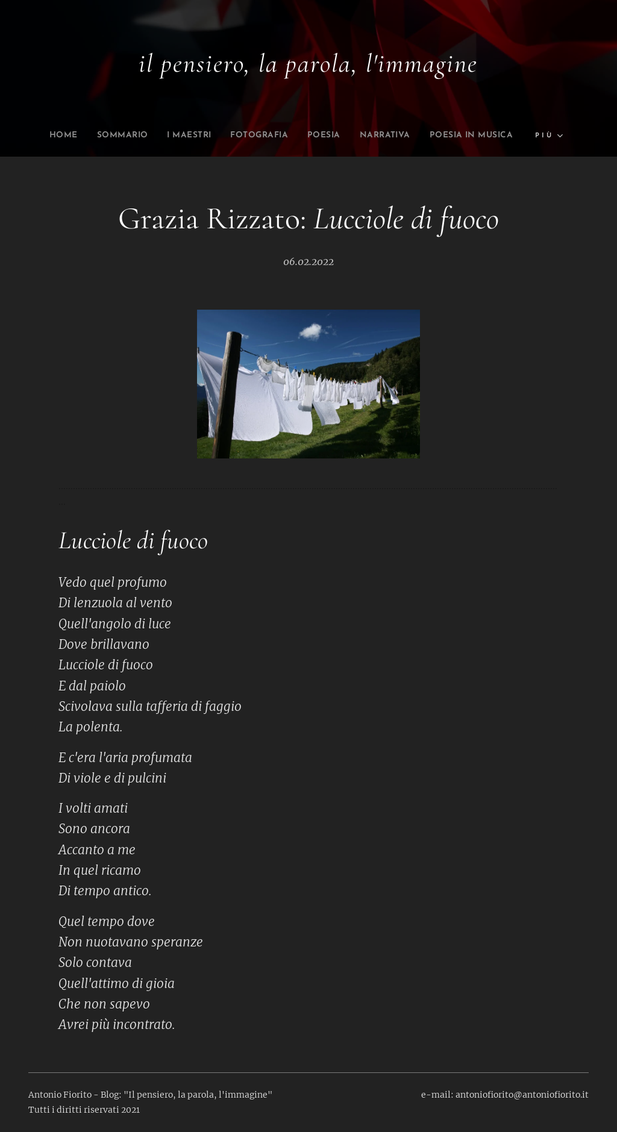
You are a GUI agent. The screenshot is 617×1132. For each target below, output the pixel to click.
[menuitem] (37, 135)
